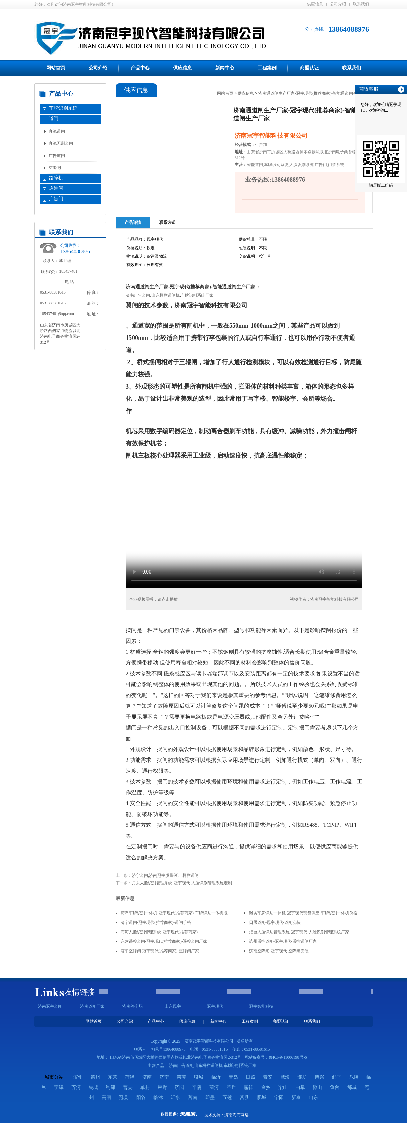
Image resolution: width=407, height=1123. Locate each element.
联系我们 (361, 4)
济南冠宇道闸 (50, 1006)
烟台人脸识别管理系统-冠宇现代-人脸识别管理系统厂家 (299, 932)
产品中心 (140, 67)
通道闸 (56, 188)
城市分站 (54, 1077)
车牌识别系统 (63, 108)
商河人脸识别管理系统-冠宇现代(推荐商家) (159, 932)
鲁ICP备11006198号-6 (288, 1057)
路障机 (56, 177)
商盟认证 (309, 67)
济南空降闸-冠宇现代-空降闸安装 (279, 951)
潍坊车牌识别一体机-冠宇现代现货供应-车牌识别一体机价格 (303, 913)
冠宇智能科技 (261, 1006)
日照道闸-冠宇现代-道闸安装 (275, 922)
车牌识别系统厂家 (197, 295)
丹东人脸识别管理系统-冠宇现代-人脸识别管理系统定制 (182, 883)
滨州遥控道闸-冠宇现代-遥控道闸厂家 (283, 941)
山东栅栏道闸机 (165, 295)
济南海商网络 (236, 1115)
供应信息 (315, 4)
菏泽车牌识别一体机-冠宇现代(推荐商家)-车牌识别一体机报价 (174, 914)
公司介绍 (338, 4)
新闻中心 (224, 67)
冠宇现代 (215, 1006)
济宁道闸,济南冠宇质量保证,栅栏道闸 (165, 875)
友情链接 (80, 992)
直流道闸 (57, 131)
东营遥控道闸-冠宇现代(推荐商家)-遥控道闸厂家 (164, 941)
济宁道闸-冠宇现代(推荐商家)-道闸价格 (156, 922)
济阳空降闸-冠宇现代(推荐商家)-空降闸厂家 (160, 951)
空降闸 (55, 167)
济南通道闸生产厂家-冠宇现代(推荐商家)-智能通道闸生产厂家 (313, 93)
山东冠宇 (173, 1006)
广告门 (56, 198)
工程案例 (267, 67)
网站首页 (55, 67)
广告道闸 (57, 155)
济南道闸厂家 (92, 1006)
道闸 (53, 118)
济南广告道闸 (138, 295)
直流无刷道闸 (61, 143)
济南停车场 (132, 1006)
